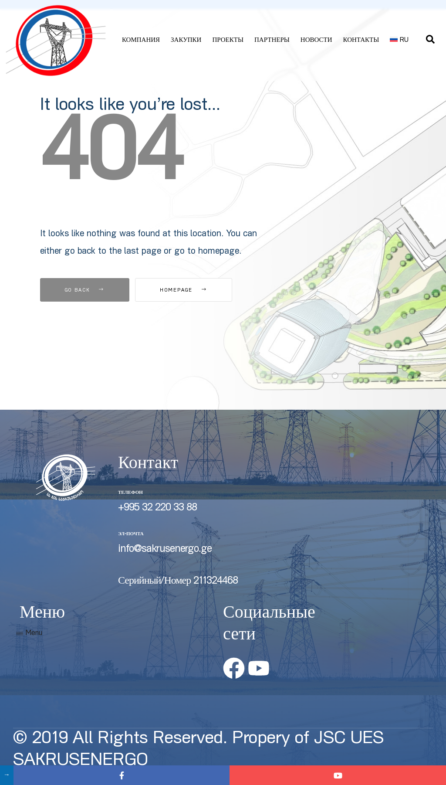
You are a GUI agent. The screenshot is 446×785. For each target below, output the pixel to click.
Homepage (183, 290)
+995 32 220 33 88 (157, 508)
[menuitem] (399, 40)
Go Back (85, 290)
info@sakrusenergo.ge (165, 549)
